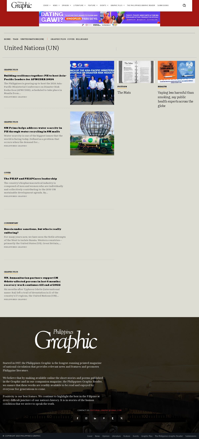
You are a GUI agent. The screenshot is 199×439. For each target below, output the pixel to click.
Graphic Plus (11, 67)
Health (162, 86)
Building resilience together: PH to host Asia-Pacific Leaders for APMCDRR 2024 (33, 77)
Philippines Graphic (15, 98)
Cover (7, 170)
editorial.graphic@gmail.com (106, 410)
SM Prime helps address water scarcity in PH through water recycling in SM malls (31, 129)
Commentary (11, 223)
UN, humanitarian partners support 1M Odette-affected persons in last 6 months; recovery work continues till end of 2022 (34, 281)
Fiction (122, 86)
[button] (184, 5)
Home (7, 38)
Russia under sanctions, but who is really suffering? (34, 231)
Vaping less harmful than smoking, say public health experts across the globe (176, 99)
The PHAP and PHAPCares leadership (28, 178)
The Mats (124, 92)
